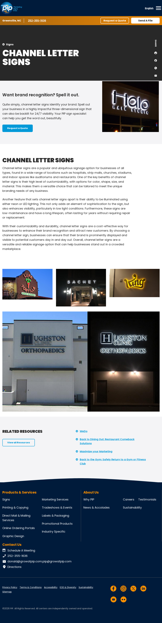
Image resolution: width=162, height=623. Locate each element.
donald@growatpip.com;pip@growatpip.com (37, 561)
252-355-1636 (37, 20)
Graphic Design (13, 536)
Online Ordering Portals (18, 528)
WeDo (83, 431)
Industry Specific (53, 531)
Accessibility (50, 587)
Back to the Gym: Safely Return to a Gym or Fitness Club (113, 461)
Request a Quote (114, 20)
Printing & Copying (15, 507)
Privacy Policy (9, 587)
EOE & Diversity (68, 587)
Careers (128, 499)
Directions (12, 567)
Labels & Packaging (55, 516)
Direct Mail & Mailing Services (16, 518)
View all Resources (18, 442)
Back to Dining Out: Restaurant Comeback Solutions (107, 441)
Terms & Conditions (31, 587)
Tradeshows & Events (57, 507)
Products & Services (19, 492)
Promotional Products (57, 524)
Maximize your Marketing (96, 451)
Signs (9, 44)
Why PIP (88, 499)
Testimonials (147, 499)
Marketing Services (55, 499)
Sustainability (132, 507)
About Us (91, 492)
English (149, 8)
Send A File (145, 20)
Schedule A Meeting (18, 550)
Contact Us (12, 544)
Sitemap (7, 591)
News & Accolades (96, 507)
